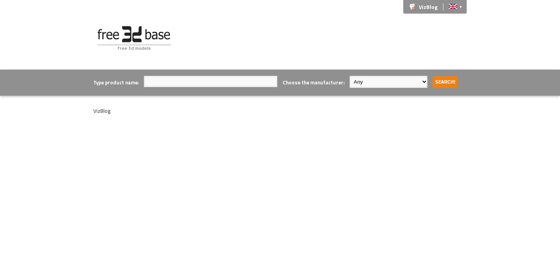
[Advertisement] (325, 43)
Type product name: (116, 82)
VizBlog (428, 7)
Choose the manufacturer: (314, 82)
